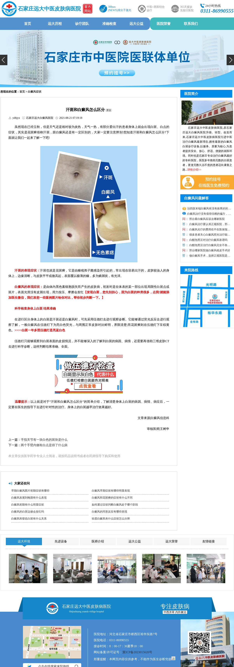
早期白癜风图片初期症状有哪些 (30, 490)
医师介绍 (98, 541)
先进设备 (61, 541)
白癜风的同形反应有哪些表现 (109, 511)
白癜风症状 (34, 91)
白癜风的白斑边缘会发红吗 (27, 511)
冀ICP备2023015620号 (137, 652)
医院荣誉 (164, 24)
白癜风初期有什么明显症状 (27, 504)
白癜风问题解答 (196, 198)
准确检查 (109, 24)
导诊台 (161, 580)
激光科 (206, 580)
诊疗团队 (82, 24)
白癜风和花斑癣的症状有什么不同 (112, 497)
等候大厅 (117, 580)
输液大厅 (72, 580)
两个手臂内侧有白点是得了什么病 (44, 445)
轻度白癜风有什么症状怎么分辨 (111, 518)
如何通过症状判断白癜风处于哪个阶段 (115, 504)
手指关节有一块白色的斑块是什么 (44, 439)
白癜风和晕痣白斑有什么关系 (29, 518)
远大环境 (24, 541)
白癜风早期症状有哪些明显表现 (111, 490)
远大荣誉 (171, 541)
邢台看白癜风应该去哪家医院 (207, 219)
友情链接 (208, 541)
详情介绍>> (194, 169)
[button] (3, 60)
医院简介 (191, 94)
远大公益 (136, 24)
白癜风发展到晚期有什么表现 (29, 497)
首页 (27, 24)
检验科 (28, 580)
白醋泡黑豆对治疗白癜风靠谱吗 (208, 240)
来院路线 (191, 270)
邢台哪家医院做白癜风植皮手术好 (209, 250)
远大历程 (55, 24)
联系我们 (191, 24)
